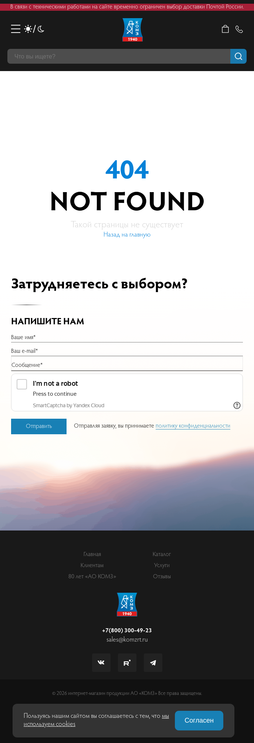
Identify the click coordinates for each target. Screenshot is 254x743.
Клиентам (92, 566)
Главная (92, 555)
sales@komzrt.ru (127, 640)
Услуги (162, 566)
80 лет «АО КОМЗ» (92, 577)
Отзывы (162, 577)
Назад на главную (127, 235)
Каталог (162, 555)
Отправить (39, 426)
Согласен (199, 720)
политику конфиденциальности (193, 426)
